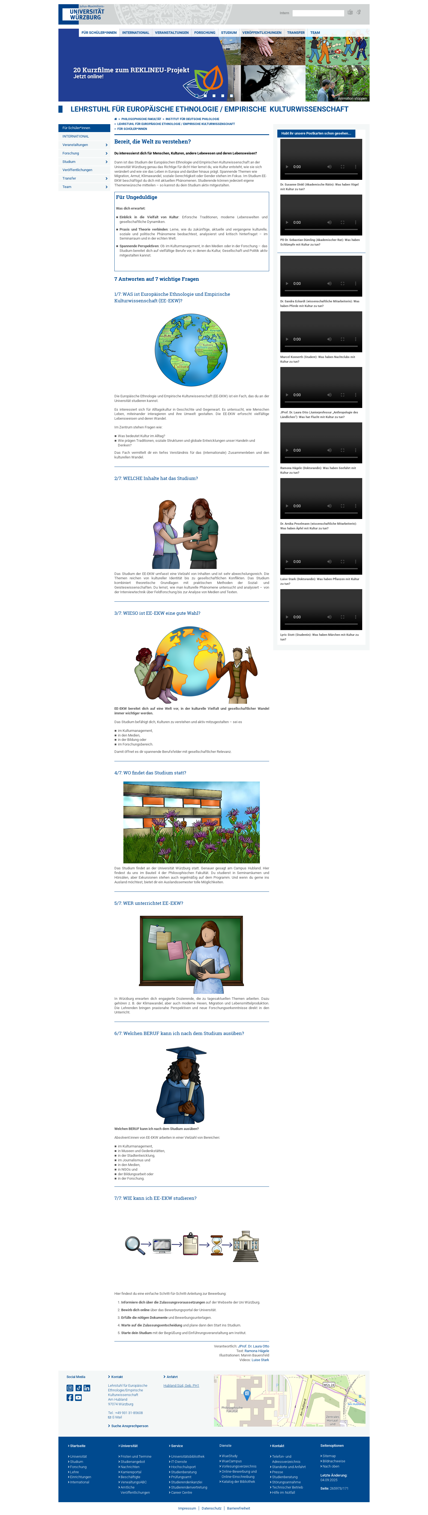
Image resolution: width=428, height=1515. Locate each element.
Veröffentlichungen (261, 33)
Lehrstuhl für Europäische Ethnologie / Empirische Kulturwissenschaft (210, 109)
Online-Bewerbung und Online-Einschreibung (238, 1474)
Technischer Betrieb (286, 1487)
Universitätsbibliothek (186, 1456)
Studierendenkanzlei (185, 1482)
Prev (68, 65)
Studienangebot (131, 1462)
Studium (229, 33)
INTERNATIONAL (135, 33)
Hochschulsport (182, 1467)
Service (176, 1446)
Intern (284, 13)
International (78, 1482)
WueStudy (228, 1456)
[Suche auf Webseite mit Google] (318, 13)
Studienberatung (183, 1472)
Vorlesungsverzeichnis (238, 1466)
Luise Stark (260, 1360)
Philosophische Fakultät (141, 119)
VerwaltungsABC (132, 1482)
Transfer (296, 33)
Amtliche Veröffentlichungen (134, 1490)
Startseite (76, 1446)
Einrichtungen (79, 1477)
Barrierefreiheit (238, 1508)
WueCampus (230, 1461)
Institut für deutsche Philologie (192, 119)
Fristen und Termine (134, 1456)
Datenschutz (211, 1508)
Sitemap (328, 1456)
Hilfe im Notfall (282, 1492)
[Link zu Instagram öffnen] (70, 1388)
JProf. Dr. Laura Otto (253, 1346)
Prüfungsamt (180, 1477)
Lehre (73, 1472)
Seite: (324, 1488)
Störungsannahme (285, 1482)
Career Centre (180, 1492)
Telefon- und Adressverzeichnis (285, 1459)
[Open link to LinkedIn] (87, 1388)
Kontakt (117, 1377)
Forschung (204, 33)
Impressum (187, 1508)
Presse (276, 1472)
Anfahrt (172, 1377)
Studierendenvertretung (188, 1487)
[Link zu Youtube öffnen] (79, 1398)
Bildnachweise (332, 1461)
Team (315, 33)
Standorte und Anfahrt (288, 1467)
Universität (77, 1456)
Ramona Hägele (257, 1351)
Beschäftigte (129, 1477)
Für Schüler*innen (99, 33)
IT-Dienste (178, 1462)
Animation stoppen (352, 98)
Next (360, 65)
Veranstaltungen (172, 33)
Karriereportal (129, 1472)
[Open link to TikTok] (79, 1388)
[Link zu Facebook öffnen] (70, 1398)
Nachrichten (128, 1467)
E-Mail (117, 1417)
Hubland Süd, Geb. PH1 (181, 1385)
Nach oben (329, 1466)
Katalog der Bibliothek (237, 1482)
